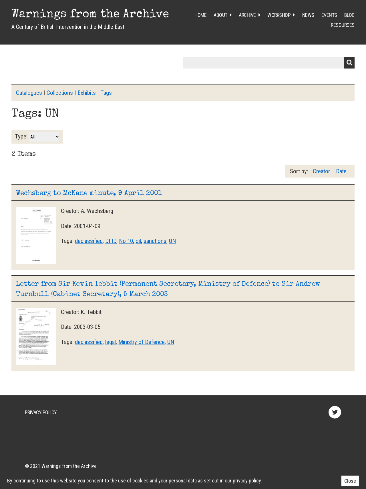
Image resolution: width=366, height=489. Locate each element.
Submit (349, 63)
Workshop (279, 15)
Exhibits (86, 92)
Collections (60, 92)
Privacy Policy (41, 412)
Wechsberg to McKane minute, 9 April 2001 (89, 193)
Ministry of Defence (141, 342)
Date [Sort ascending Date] (341, 171)
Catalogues (29, 92)
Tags (106, 92)
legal (110, 342)
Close (350, 481)
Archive (247, 15)
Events (329, 15)
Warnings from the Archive (90, 15)
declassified (89, 241)
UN (172, 241)
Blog (349, 15)
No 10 (126, 241)
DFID (110, 241)
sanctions (155, 241)
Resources (343, 25)
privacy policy (247, 481)
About (220, 15)
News (308, 15)
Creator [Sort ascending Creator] (322, 171)
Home (200, 15)
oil (138, 241)
